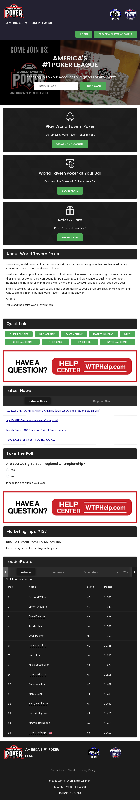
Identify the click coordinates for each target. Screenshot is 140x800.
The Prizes (55, 341)
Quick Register (19, 334)
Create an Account (70, 144)
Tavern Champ (74, 334)
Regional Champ (22, 341)
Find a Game (93, 86)
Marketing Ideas (103, 334)
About (71, 770)
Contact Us (57, 770)
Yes (13, 470)
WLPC (127, 334)
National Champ (117, 341)
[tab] (37, 401)
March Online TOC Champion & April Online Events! (36, 430)
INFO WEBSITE (47, 334)
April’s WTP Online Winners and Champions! (32, 420)
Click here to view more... (21, 579)
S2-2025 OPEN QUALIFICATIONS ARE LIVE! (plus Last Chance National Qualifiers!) (53, 410)
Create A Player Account (115, 34)
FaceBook (84, 341)
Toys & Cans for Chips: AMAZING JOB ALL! (31, 439)
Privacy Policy (87, 770)
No (12, 476)
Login (84, 34)
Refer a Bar (70, 237)
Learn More (70, 190)
